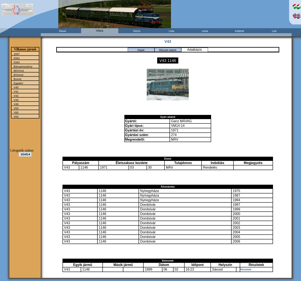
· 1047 (15, 53)
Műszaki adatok (167, 50)
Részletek (245, 269)
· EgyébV (17, 83)
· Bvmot (16, 79)
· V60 (15, 112)
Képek (140, 50)
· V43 (15, 99)
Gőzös (136, 31)
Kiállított (239, 31)
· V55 (15, 108)
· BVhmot (17, 74)
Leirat (205, 31)
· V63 (15, 116)
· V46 (15, 104)
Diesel (62, 31)
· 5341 (15, 58)
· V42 (15, 95)
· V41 (15, 91)
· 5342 (15, 62)
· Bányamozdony (21, 66)
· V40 (15, 87)
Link (274, 31)
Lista (171, 31)
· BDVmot (17, 70)
